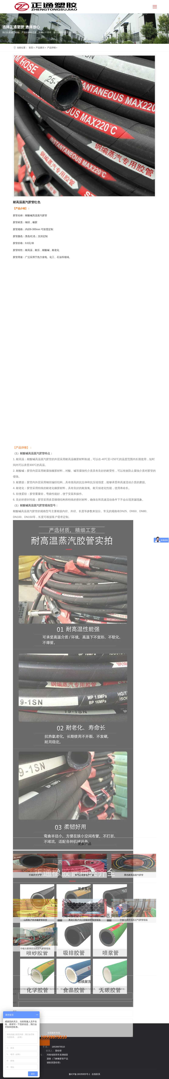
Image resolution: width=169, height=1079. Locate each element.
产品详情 (51, 47)
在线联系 (96, 1074)
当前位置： (22, 47)
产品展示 (40, 47)
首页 (31, 47)
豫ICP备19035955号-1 (79, 1074)
